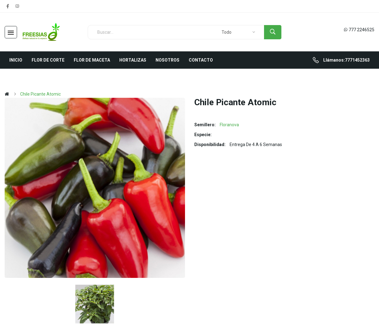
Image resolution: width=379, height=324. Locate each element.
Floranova (229, 124)
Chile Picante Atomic (40, 94)
